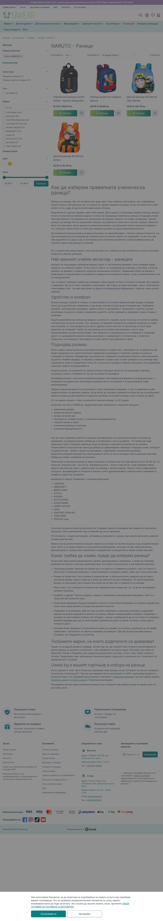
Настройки (84, 914)
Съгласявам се (48, 914)
